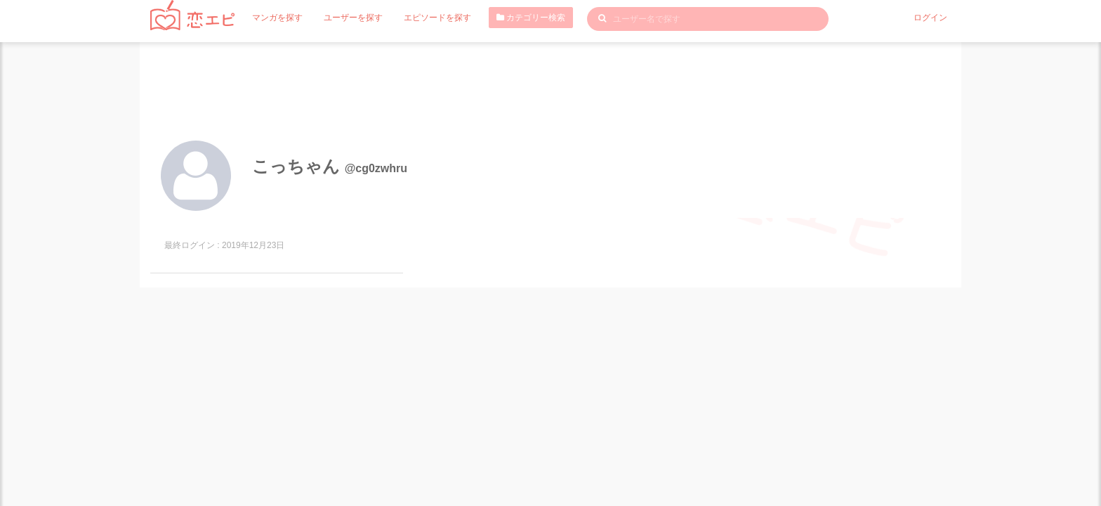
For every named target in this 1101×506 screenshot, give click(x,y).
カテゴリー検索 (530, 17)
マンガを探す (277, 17)
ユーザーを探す (353, 17)
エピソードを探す (437, 17)
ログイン (930, 17)
